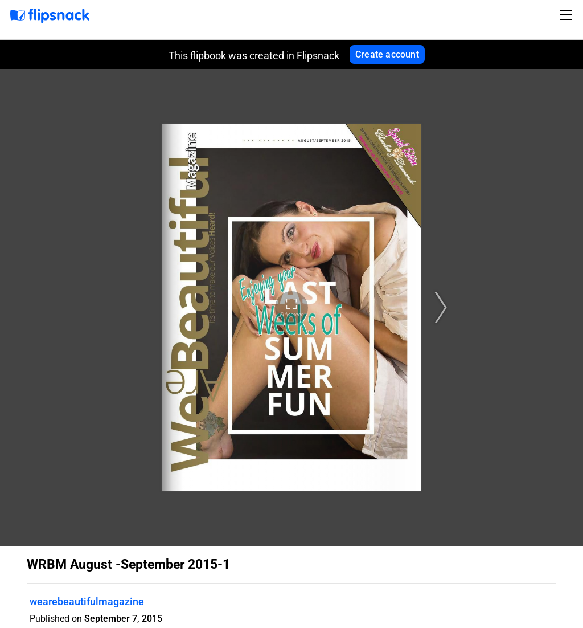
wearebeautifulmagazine (87, 601)
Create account (387, 54)
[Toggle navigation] (567, 15)
